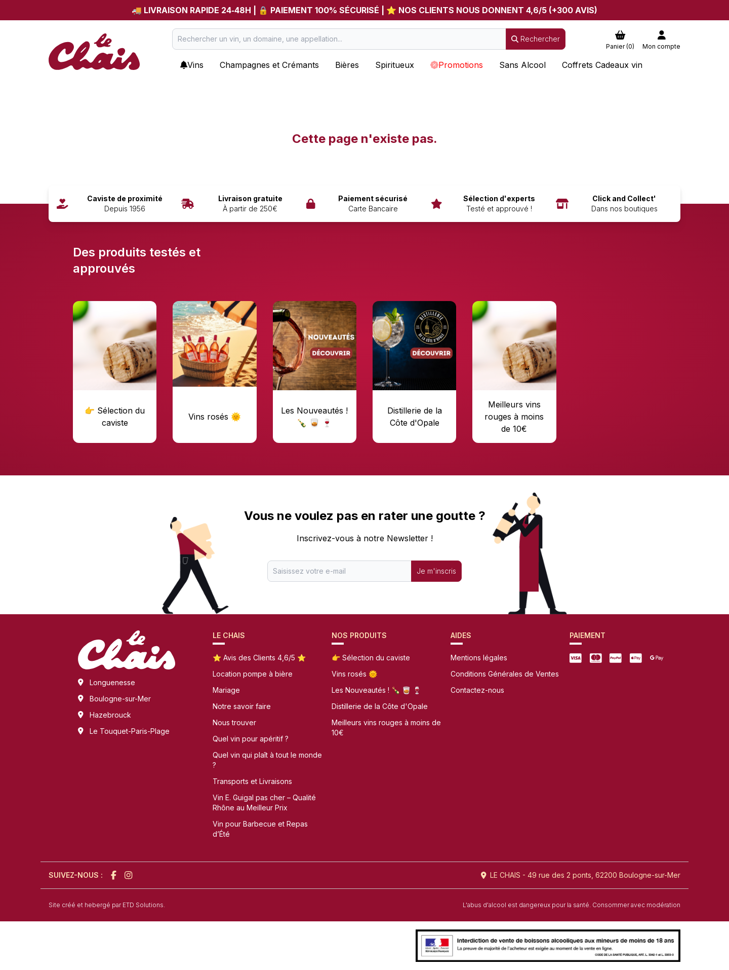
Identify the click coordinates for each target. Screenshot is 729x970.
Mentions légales (479, 657)
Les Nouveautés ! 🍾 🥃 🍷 (376, 690)
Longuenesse (112, 682)
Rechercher (535, 38)
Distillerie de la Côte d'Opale (380, 706)
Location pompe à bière (253, 673)
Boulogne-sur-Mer (120, 698)
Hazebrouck (110, 715)
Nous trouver (234, 722)
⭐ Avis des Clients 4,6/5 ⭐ (259, 657)
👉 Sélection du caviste (371, 657)
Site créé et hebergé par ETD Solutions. (107, 905)
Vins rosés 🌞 (354, 673)
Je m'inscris (436, 571)
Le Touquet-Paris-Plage (130, 731)
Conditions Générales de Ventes (505, 673)
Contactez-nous (477, 690)
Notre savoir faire (242, 706)
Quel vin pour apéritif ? (251, 738)
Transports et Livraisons (252, 781)
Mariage (226, 690)
